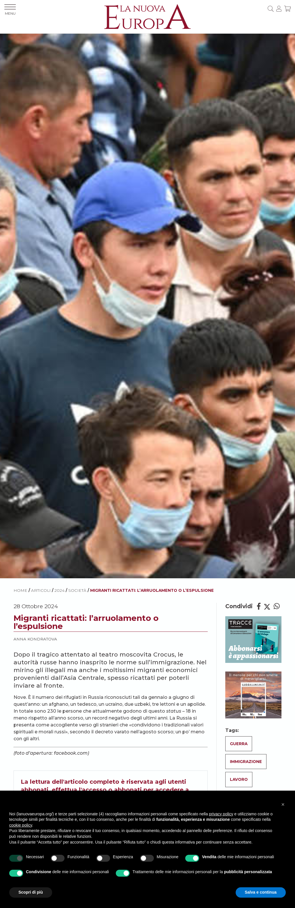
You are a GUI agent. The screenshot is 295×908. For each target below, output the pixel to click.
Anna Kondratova (35, 639)
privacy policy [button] (221, 814)
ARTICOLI (41, 590)
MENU (10, 10)
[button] (283, 804)
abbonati (128, 789)
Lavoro (239, 779)
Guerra (238, 743)
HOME (20, 590)
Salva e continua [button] (261, 892)
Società (77, 590)
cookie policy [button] (20, 825)
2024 (59, 590)
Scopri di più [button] (30, 892)
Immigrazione (246, 761)
